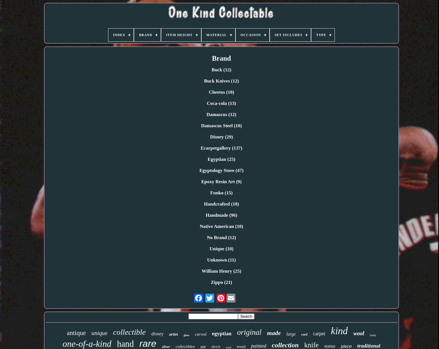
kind (339, 331)
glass (187, 335)
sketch (215, 347)
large (291, 334)
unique (100, 333)
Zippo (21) (221, 282)
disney (157, 333)
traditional (368, 346)
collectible (129, 332)
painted (258, 346)
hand (125, 344)
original (249, 332)
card (304, 334)
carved (200, 334)
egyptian (222, 333)
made (274, 332)
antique (76, 332)
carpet (319, 333)
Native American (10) (221, 226)
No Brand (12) (221, 237)
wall (228, 347)
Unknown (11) (221, 260)
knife (311, 345)
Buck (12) (221, 69)
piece (346, 346)
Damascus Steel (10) (221, 125)
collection (285, 345)
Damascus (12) (221, 114)
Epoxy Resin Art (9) (221, 181)
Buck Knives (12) (221, 81)
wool (358, 333)
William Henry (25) (221, 271)
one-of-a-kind (87, 344)
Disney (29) (221, 137)
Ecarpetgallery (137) (221, 148)
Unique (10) (221, 248)
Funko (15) (221, 192)
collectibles (185, 346)
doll (203, 347)
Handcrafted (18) (221, 204)
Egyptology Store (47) (221, 170)
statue (329, 346)
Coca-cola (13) (221, 103)
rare (147, 343)
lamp (373, 335)
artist (173, 334)
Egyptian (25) (221, 159)
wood (241, 347)
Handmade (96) (221, 215)
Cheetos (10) (221, 92)
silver (166, 347)
